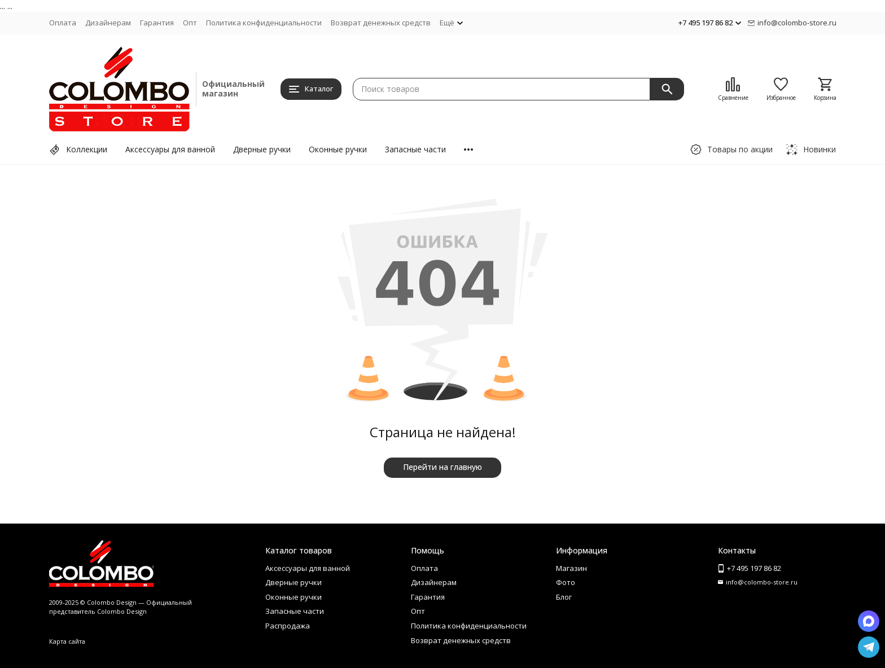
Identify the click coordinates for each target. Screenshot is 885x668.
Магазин (571, 568)
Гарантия (157, 22)
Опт (190, 22)
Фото (565, 582)
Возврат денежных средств (381, 22)
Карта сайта (67, 641)
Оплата (62, 22)
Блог (564, 597)
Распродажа (287, 626)
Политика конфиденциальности (264, 22)
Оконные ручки (338, 149)
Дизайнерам (108, 22)
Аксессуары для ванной (170, 149)
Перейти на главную (442, 467)
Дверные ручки (262, 149)
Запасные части (415, 149)
